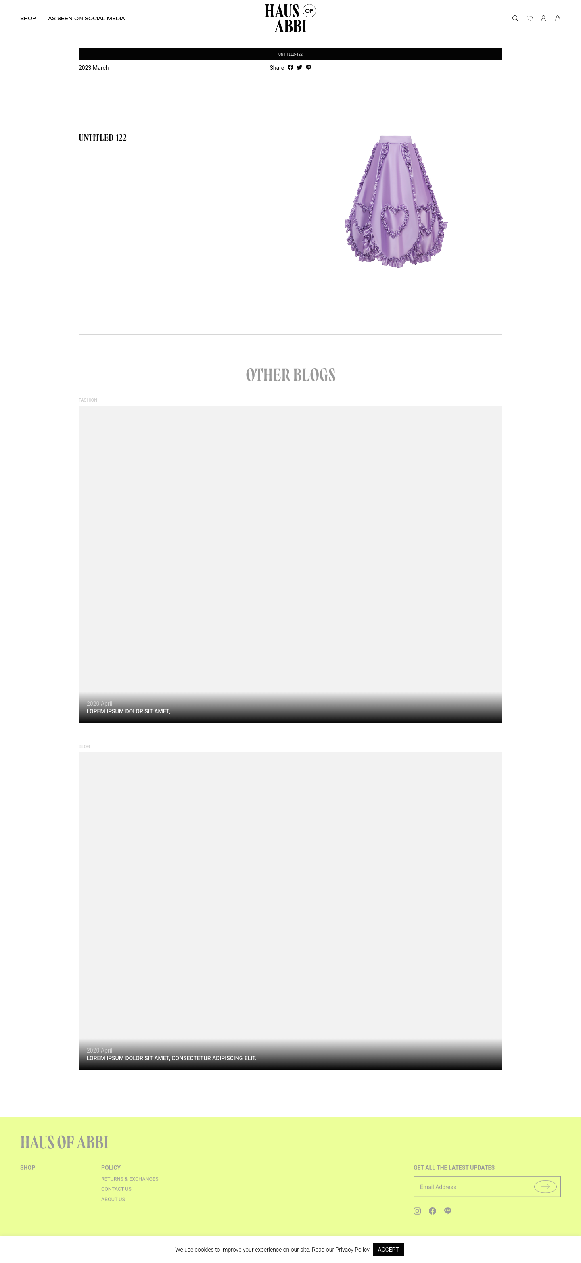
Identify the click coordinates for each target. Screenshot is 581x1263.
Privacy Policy (353, 1249)
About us (113, 1204)
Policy (111, 1172)
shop (27, 1172)
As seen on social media (86, 18)
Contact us (116, 1193)
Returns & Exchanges (130, 1183)
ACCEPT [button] (388, 1249)
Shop (28, 18)
